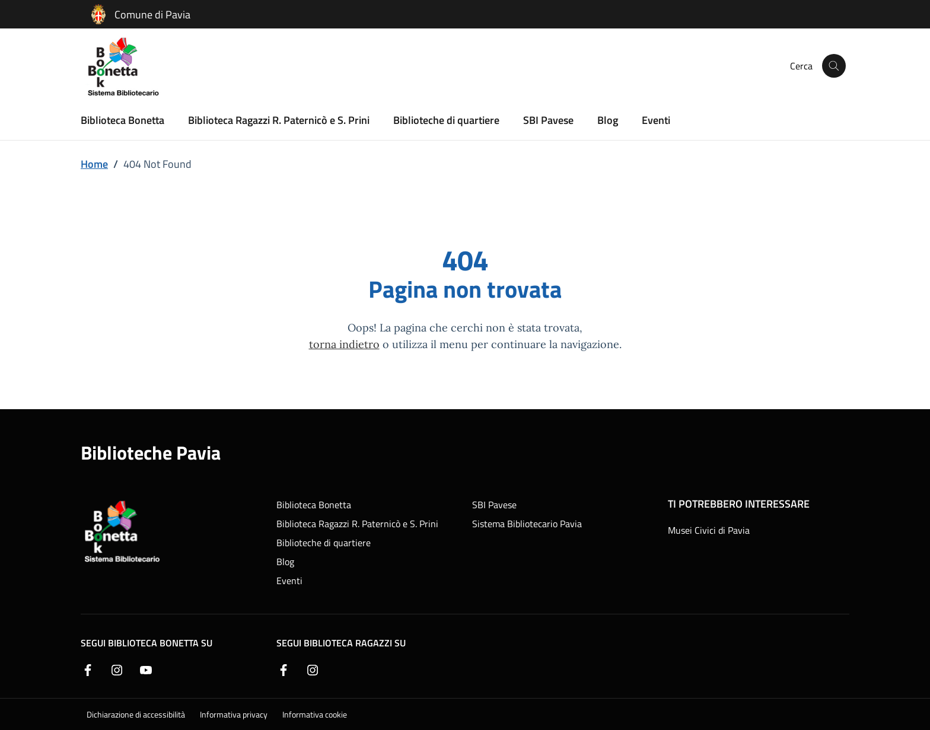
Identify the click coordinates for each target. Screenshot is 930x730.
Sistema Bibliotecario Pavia (527, 523)
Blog (607, 119)
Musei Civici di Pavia (709, 530)
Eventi (656, 119)
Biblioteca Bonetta (122, 119)
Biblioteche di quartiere (446, 119)
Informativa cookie (314, 714)
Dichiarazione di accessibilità (136, 714)
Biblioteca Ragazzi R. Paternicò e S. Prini (279, 119)
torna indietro (344, 343)
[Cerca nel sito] (834, 66)
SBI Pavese (548, 119)
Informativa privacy (233, 714)
